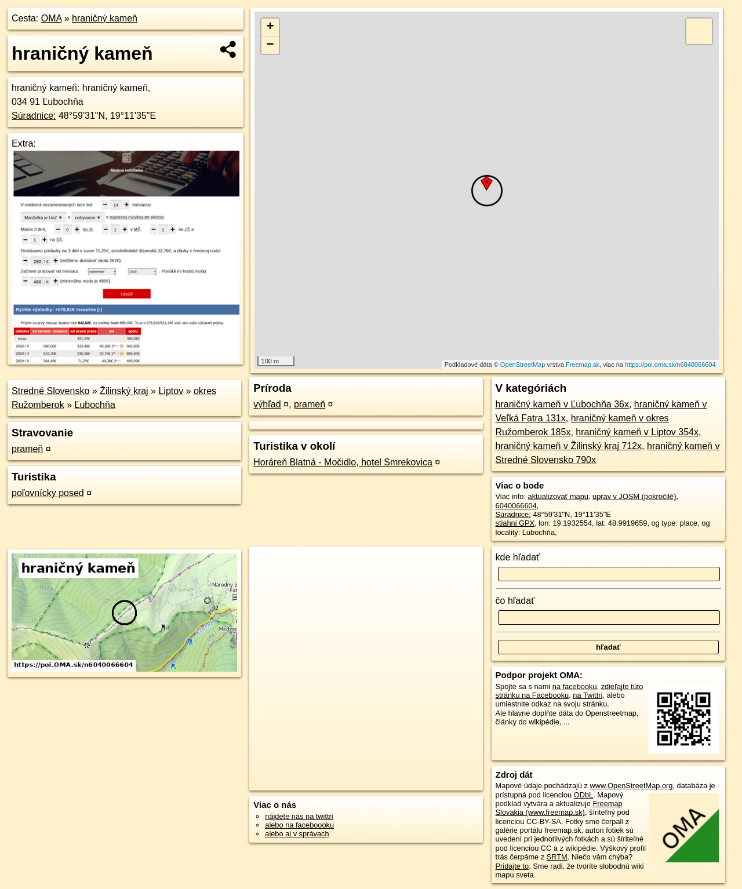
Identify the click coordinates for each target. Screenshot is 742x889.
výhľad (267, 404)
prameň (27, 449)
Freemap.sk (582, 364)
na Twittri (587, 695)
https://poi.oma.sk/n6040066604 (670, 364)
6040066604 (516, 505)
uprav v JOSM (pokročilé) (634, 496)
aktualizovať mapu (558, 496)
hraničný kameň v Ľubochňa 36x (562, 404)
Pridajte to (512, 866)
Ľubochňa (95, 405)
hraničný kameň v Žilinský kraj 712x (569, 446)
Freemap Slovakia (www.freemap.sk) (559, 808)
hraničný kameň (104, 18)
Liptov (170, 391)
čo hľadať (515, 601)
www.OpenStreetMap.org (631, 785)
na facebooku (574, 686)
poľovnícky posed (48, 493)
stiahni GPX (515, 523)
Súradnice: (34, 116)
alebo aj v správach (297, 833)
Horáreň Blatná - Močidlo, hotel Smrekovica (342, 462)
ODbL (583, 794)
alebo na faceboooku (299, 825)
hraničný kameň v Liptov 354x (637, 432)
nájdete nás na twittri (299, 816)
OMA (51, 18)
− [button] (270, 45)
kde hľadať (518, 557)
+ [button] (270, 27)
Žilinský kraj (124, 391)
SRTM (557, 856)
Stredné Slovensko (50, 391)
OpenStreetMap (522, 364)
